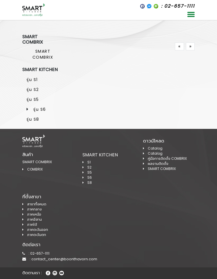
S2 (87, 167)
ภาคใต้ (29, 224)
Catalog (152, 148)
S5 (87, 172)
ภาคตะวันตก (34, 234)
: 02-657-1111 (35, 253)
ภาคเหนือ (31, 214)
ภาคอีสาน (32, 219)
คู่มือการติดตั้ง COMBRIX (165, 158)
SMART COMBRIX (42, 54)
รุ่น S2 (33, 89)
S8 (87, 182)
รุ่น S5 (33, 99)
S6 (87, 177)
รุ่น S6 (39, 109)
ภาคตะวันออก (35, 229)
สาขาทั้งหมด (34, 204)
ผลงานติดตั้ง (155, 163)
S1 (87, 162)
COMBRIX (32, 169)
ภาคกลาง (32, 209)
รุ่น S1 (32, 79)
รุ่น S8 (33, 119)
